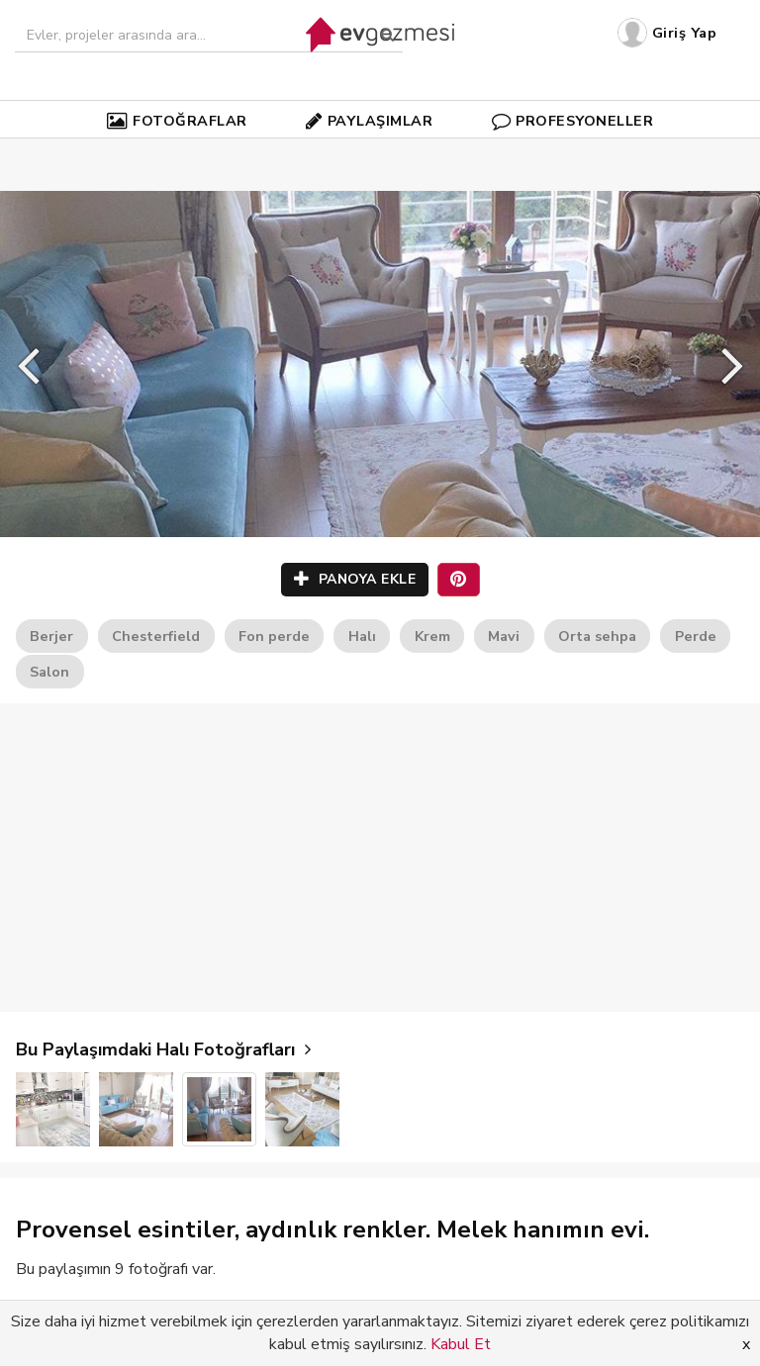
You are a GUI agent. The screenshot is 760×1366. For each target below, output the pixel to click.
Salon (49, 672)
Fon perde (274, 636)
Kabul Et (460, 1344)
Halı (362, 636)
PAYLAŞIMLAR (369, 121)
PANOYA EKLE (355, 579)
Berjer (51, 636)
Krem (432, 636)
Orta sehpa (597, 636)
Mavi (504, 636)
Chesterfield (156, 636)
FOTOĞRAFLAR (177, 121)
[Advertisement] (380, 857)
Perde (695, 636)
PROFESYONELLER (573, 121)
